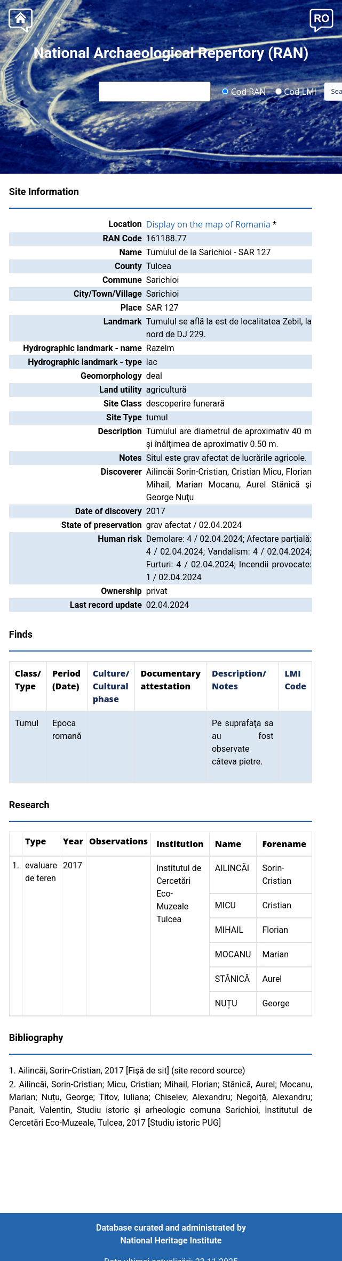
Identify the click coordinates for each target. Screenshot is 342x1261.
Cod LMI (295, 91)
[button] (321, 19)
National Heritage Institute (171, 1240)
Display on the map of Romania (208, 224)
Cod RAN (244, 91)
